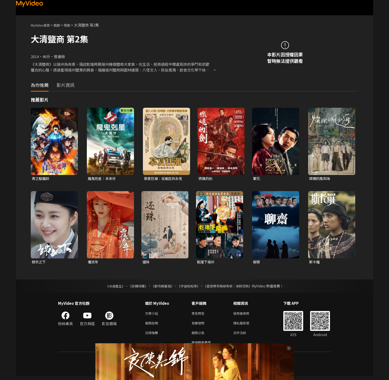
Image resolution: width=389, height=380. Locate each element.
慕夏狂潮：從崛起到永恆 (164, 178)
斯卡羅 (314, 262)
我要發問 (199, 324)
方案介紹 (152, 314)
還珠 (146, 262)
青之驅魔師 (41, 178)
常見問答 (199, 314)
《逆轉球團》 (135, 286)
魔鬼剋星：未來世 (103, 178)
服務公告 (199, 335)
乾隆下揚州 (206, 262)
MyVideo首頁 (42, 25)
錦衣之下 (39, 262)
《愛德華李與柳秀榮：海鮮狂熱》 (231, 286)
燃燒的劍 (205, 178)
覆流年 (93, 262)
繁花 (256, 178)
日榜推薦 (152, 335)
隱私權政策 (245, 324)
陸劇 (72, 25)
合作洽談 (243, 335)
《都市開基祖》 (161, 286)
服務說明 (152, 324)
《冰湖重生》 (110, 286)
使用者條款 (245, 314)
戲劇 (61, 25)
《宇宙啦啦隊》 (189, 286)
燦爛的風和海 (320, 178)
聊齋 (256, 262)
